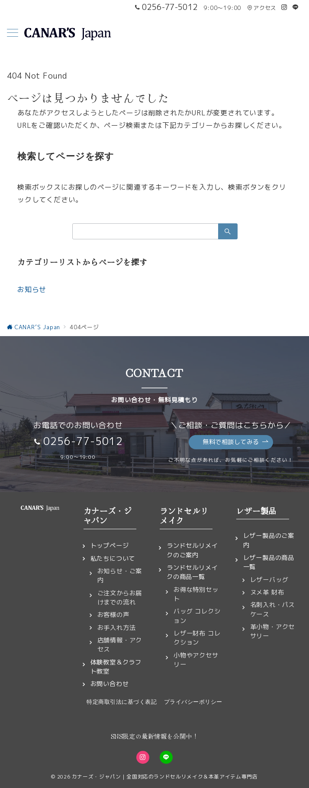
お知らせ (31, 289)
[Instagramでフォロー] (284, 7)
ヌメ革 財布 (267, 592)
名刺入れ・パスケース (272, 609)
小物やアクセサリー (196, 660)
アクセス (261, 8)
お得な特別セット (196, 594)
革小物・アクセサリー (272, 631)
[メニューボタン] (12, 33)
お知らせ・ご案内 (119, 576)
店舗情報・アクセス (119, 645)
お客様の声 (113, 614)
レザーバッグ (269, 579)
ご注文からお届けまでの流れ (119, 598)
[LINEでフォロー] (296, 7)
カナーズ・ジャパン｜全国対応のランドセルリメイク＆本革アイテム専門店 (165, 776)
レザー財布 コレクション (197, 638)
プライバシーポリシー (193, 702)
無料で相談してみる (236, 442)
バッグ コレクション (197, 616)
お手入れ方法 (116, 627)
